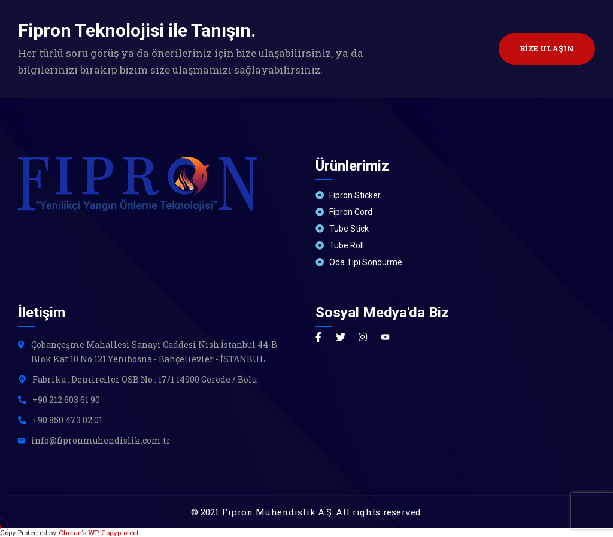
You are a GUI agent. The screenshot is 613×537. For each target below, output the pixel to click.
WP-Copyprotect (113, 532)
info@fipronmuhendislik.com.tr (101, 440)
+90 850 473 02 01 (67, 420)
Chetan (70, 532)
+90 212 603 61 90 (66, 399)
